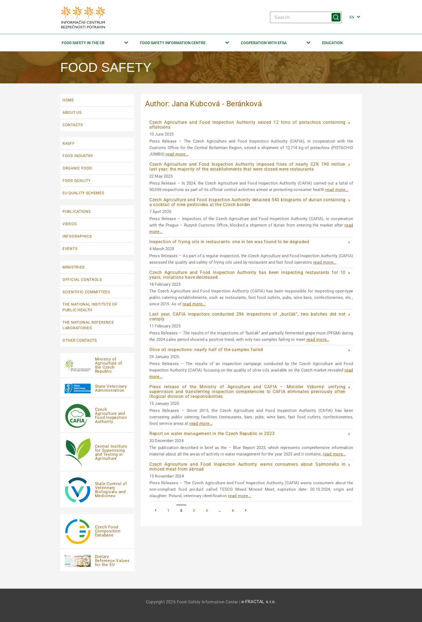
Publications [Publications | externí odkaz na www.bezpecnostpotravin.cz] (76, 211)
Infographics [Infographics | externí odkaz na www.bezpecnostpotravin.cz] (77, 236)
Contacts (72, 125)
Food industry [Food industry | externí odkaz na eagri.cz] (77, 156)
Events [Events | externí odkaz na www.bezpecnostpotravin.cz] (69, 248)
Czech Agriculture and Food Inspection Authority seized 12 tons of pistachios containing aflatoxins (247, 125)
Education (332, 43)
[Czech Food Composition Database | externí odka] (97, 531)
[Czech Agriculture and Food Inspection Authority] (97, 416)
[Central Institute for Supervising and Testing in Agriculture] (97, 452)
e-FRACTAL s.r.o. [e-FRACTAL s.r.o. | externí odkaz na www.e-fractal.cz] (258, 602)
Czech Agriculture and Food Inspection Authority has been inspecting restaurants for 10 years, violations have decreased (247, 275)
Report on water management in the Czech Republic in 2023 (212, 433)
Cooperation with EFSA (275, 43)
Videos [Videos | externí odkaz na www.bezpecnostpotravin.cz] (69, 224)
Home (68, 100)
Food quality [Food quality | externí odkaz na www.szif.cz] (76, 180)
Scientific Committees (86, 292)
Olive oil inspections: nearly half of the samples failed (206, 349)
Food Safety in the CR (95, 43)
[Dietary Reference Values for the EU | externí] (97, 560)
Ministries (73, 267)
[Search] (306, 17)
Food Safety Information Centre (184, 43)
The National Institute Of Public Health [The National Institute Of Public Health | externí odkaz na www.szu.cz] (90, 307)
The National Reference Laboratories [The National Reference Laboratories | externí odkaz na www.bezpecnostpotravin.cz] (88, 325)
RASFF (68, 143)
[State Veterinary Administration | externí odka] (97, 388)
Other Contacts (79, 340)
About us (72, 112)
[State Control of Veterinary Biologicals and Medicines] (97, 490)
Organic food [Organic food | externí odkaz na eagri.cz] (77, 168)
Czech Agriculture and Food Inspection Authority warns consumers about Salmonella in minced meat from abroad (247, 467)
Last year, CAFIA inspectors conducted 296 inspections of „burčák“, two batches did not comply (247, 316)
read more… (177, 154)
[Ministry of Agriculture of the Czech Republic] (97, 365)
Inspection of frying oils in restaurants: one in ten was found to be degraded (229, 241)
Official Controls (82, 279)
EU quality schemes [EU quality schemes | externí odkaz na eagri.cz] (83, 193)
